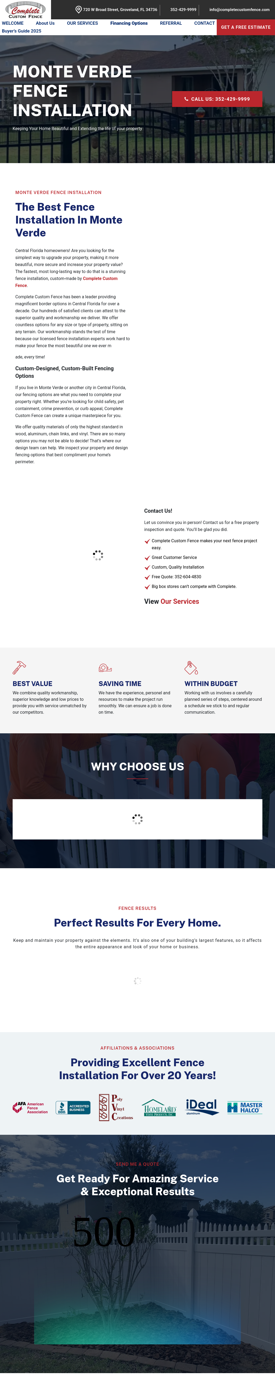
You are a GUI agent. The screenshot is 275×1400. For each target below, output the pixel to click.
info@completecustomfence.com (239, 9)
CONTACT (204, 23)
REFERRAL (171, 23)
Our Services (180, 601)
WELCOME (12, 23)
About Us (45, 23)
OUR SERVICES (82, 23)
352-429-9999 (184, 9)
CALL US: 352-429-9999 (217, 99)
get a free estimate (246, 27)
